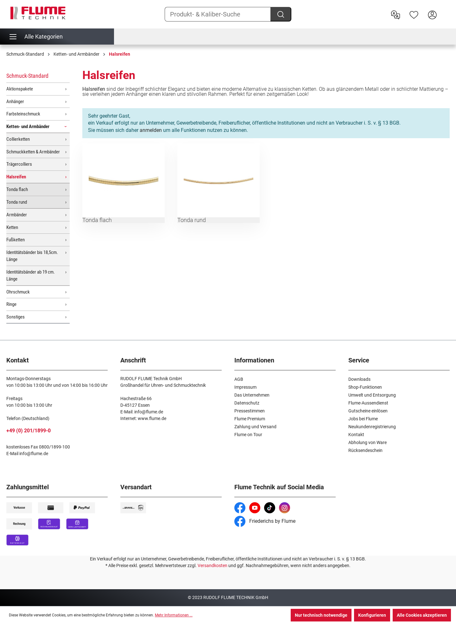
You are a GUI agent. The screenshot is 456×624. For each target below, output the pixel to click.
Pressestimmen (249, 410)
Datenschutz (246, 402)
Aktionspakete (19, 89)
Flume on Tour (248, 434)
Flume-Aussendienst (368, 402)
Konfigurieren (372, 615)
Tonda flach (17, 189)
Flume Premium (249, 418)
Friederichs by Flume (264, 521)
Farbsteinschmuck (23, 114)
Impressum (245, 387)
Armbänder (16, 215)
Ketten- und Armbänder (27, 126)
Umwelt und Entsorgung (372, 395)
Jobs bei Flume (363, 418)
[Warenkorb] (445, 10)
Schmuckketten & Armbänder (33, 152)
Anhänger (15, 101)
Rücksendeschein (365, 450)
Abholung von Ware (367, 442)
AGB (238, 379)
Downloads (359, 379)
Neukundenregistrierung (372, 426)
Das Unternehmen (251, 395)
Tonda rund (16, 202)
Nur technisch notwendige (321, 615)
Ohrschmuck (18, 292)
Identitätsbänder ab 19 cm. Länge (30, 275)
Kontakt (356, 434)
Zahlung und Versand (255, 426)
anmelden (151, 130)
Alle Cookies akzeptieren (422, 615)
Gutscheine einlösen (368, 410)
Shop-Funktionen (365, 387)
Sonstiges (15, 317)
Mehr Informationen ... (174, 615)
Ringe (11, 304)
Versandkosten (212, 565)
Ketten (12, 227)
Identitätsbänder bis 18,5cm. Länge (32, 256)
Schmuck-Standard (27, 75)
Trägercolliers (19, 164)
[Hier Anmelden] (432, 14)
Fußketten (15, 240)
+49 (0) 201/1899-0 (28, 431)
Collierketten (18, 139)
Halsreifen (16, 177)
